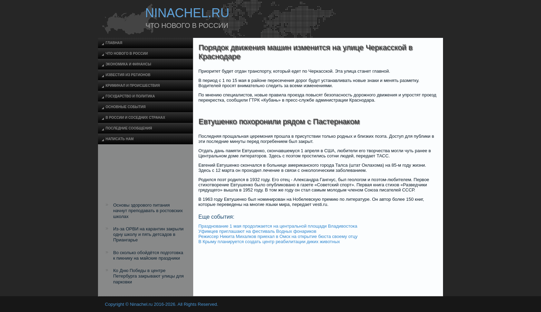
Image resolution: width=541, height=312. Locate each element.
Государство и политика (130, 96)
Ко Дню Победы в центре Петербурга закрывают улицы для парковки (148, 276)
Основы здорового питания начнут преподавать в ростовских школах (148, 210)
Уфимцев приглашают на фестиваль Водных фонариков (257, 231)
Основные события (126, 107)
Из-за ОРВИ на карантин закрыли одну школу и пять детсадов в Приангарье (148, 234)
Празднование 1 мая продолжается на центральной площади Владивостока (277, 226)
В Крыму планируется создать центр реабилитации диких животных (269, 241)
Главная (114, 43)
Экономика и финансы (128, 64)
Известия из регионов (128, 75)
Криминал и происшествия (133, 85)
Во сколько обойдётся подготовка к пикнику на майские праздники (148, 255)
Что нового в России (127, 53)
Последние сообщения (129, 128)
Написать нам (120, 139)
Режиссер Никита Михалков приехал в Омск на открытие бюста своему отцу (277, 236)
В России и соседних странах (135, 117)
